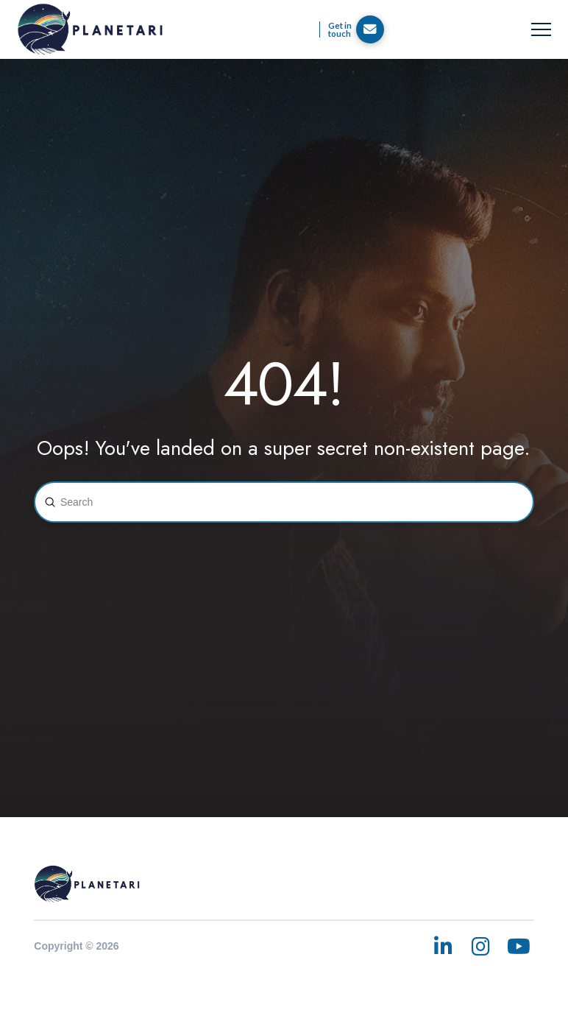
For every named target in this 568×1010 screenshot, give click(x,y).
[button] (541, 30)
